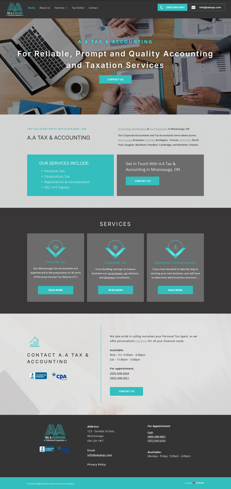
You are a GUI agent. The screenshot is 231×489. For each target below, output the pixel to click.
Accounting (124, 129)
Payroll (64, 187)
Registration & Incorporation (67, 181)
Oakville (150, 140)
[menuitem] (31, 7)
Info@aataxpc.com (99, 455)
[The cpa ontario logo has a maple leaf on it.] (59, 376)
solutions (141, 341)
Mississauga (125, 140)
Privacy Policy (96, 464)
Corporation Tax (57, 176)
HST (47, 187)
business (109, 277)
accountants (115, 273)
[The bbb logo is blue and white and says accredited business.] (38, 376)
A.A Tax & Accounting (115, 42)
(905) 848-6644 (119, 373)
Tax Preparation (159, 129)
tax (126, 273)
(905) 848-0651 (119, 378)
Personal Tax (54, 170)
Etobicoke (185, 140)
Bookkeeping (139, 129)
